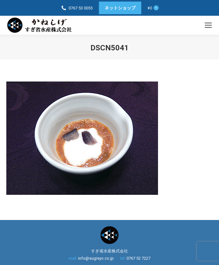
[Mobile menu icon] (208, 25)
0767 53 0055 (81, 8)
